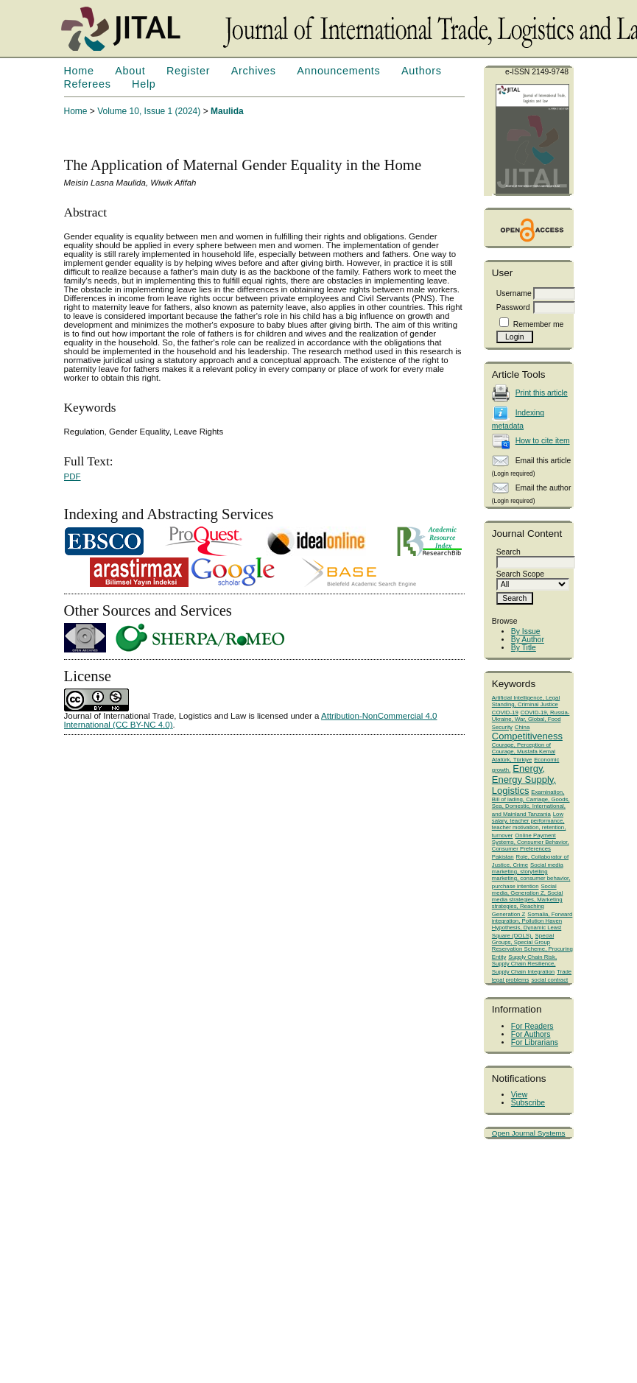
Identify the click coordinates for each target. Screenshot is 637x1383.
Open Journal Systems (529, 1133)
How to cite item (542, 441)
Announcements (338, 71)
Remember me (538, 324)
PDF (72, 476)
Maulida (227, 111)
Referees (87, 84)
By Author (527, 640)
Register (188, 71)
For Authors (531, 1034)
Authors (421, 71)
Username (514, 293)
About (130, 71)
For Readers (532, 1026)
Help (143, 84)
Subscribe (528, 1103)
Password (513, 307)
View (519, 1095)
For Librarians (534, 1042)
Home (79, 71)
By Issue (526, 631)
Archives (253, 71)
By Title (523, 648)
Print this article (541, 393)
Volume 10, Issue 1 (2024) (148, 111)
